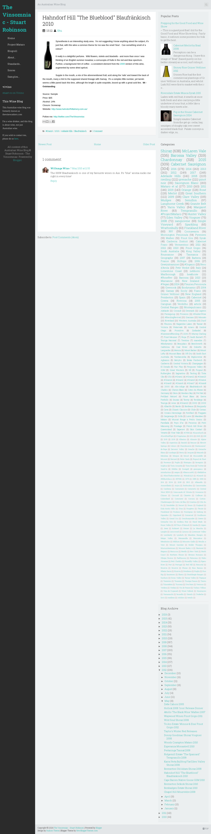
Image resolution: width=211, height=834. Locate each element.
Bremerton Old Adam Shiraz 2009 (182, 768)
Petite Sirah (184, 459)
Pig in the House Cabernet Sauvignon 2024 (188, 113)
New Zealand (190, 281)
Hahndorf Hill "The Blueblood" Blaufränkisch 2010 (97, 20)
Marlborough (168, 274)
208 (204, 436)
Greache (191, 449)
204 (162, 482)
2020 (176, 248)
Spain (182, 297)
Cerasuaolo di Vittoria (182, 492)
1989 (194, 479)
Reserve (175, 568)
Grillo (180, 416)
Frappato (202, 413)
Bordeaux (189, 406)
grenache (185, 179)
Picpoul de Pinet (199, 459)
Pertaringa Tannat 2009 (177, 750)
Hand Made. (198, 522)
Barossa (183, 277)
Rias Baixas (197, 568)
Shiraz (166, 151)
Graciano (190, 317)
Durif (203, 320)
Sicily (184, 290)
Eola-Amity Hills (168, 508)
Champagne (197, 363)
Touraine (178, 581)
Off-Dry (188, 353)
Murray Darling (199, 333)
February (170, 804)
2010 (57, 131)
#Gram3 (49, 131)
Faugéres (190, 508)
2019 (170, 190)
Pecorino (193, 422)
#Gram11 (190, 376)
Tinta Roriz (190, 465)
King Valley (193, 251)
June (167, 697)
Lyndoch (180, 535)
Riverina (181, 300)
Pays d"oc (179, 422)
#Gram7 (191, 383)
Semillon (191, 200)
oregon (177, 472)
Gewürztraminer (170, 264)
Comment (179, 498)
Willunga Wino (59, 168)
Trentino (185, 340)
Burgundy (201, 406)
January (169, 808)
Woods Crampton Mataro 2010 (181, 742)
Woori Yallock (187, 591)
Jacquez (190, 452)
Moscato (202, 317)
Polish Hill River (194, 426)
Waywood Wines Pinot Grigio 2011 (183, 716)
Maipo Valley (167, 538)
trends (190, 597)
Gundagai (172, 452)
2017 (193, 172)
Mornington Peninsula (174, 234)
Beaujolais (182, 343)
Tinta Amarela (176, 465)
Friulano (176, 512)
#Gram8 (202, 383)
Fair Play (178, 366)
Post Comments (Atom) (65, 237)
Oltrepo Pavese (167, 558)
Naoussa (174, 551)
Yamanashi (168, 594)
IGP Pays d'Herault (181, 525)
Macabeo (199, 416)
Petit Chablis (176, 561)
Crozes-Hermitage (173, 413)
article (197, 304)
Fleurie (200, 508)
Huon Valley (166, 525)
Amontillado (166, 485)
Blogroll (12, 51)
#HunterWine (199, 314)
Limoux (185, 531)
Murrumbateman (168, 548)
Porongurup (170, 314)
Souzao (176, 399)
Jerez (166, 528)
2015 (202, 159)
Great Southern (195, 193)
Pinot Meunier (171, 337)
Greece (200, 518)
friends (190, 594)
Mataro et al (169, 186)
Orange (186, 190)
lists (163, 597)
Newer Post (45, 144)
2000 (167, 386)
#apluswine (196, 357)
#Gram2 (179, 380)
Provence (167, 462)
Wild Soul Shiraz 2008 (176, 720)
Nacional (199, 548)
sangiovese (182, 221)
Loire (188, 416)
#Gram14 (168, 380)
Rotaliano (187, 571)
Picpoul (199, 370)
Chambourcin (185, 446)
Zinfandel (196, 330)
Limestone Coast (171, 271)
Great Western (177, 370)
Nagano (164, 551)
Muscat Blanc (175, 353)
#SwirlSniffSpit (167, 436)
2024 (176, 284)
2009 (122, 64)
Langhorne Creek (172, 204)
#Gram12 (184, 403)
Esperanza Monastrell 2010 (179, 746)
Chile (193, 409)
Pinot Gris (187, 238)
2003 (203, 403)
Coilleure (199, 495)
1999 (201, 479)
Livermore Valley (199, 531)
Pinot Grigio (193, 248)
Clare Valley (190, 197)
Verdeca (164, 587)
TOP (206, 828)
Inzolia (195, 525)
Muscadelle (198, 456)
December (170, 673)
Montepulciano (192, 307)
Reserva (164, 568)
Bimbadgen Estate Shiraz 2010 (180, 787)
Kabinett (175, 528)
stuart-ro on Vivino (13, 92)
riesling (166, 179)
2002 (194, 403)
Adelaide (165, 310)
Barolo (178, 406)
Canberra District (177, 241)
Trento (203, 581)
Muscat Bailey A (186, 548)
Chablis (164, 389)
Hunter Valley (197, 214)
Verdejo (173, 587)
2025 (198, 436)
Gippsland (177, 515)
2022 (163, 248)
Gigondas (165, 515)
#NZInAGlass (166, 479)
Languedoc (166, 350)
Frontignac (188, 512)
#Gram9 (199, 475)
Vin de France (184, 587)
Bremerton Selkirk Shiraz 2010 (181, 784)
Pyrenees (200, 234)
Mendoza (164, 456)
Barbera (196, 257)
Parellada (165, 422)
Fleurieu (168, 324)
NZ (190, 370)
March (168, 800)
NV (171, 231)
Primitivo (179, 330)
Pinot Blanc (188, 396)
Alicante (193, 439)
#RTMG (179, 479)
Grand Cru (173, 518)
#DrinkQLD (188, 475)
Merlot (172, 193)
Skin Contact (196, 429)
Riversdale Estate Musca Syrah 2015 (181, 93)
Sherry (181, 574)
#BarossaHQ (188, 472)
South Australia (170, 251)
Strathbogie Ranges (195, 574)
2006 (197, 261)
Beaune (193, 442)
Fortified (190, 413)
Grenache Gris (167, 522)
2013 (203, 169)
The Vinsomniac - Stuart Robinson (16, 18)
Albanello (199, 482)
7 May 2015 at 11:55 (80, 168)
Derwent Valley (177, 449)
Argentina (173, 442)
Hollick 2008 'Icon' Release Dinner (183, 708)
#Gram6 (179, 383)
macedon (198, 340)
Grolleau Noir (182, 522)
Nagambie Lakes (184, 324)
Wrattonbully (169, 228)
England (199, 505)
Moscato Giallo (189, 541)
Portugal (178, 564)
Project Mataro (16, 44)
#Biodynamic (167, 343)
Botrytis (178, 360)
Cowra (164, 300)
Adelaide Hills (67, 131)
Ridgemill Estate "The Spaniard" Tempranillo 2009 (182, 756)
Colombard (165, 498)
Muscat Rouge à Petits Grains (187, 419)
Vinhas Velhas (199, 587)
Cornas (202, 409)
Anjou (177, 485)
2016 (174, 169)
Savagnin (199, 462)
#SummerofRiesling (170, 333)
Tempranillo (189, 210)
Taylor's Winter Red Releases (180, 731)
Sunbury (164, 578)
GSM (163, 370)
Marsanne (167, 281)
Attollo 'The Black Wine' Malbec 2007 (184, 712)
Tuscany (179, 584)
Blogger (17, 160)
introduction (166, 472)
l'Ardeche (199, 594)
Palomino (194, 558)
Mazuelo (200, 452)
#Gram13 (202, 376)
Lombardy (168, 535)
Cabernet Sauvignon (188, 164)
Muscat (164, 459)
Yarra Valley (176, 207)
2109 (173, 439)
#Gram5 (168, 383)
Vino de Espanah (170, 591)
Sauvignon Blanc (186, 183)
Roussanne (167, 254)
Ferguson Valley (195, 366)
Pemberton (167, 297)
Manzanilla (183, 538)
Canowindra (201, 485)
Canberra (165, 363)
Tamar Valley (190, 578)
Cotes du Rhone (195, 389)
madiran (171, 597)
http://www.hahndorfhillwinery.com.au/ (69, 109)
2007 (182, 257)
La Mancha (198, 528)
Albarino (182, 439)
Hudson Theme (52, 830)
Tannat (200, 324)
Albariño (168, 406)
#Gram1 (178, 376)
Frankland (165, 512)
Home (11, 38)
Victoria (164, 327)
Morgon (176, 456)
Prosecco (184, 314)
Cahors (173, 446)
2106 (185, 333)
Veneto (164, 432)
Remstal (199, 564)
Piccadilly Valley (191, 561)
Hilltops (181, 261)
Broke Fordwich (194, 360)
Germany (165, 393)
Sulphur (164, 465)
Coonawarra (191, 231)
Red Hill (189, 564)
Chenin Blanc (178, 389)
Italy (198, 267)
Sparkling (191, 224)
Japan (203, 525)
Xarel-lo (164, 469)
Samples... (13, 76)
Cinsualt (175, 495)
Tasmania (192, 254)
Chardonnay (171, 159)
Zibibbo (175, 469)
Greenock (170, 287)
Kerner (186, 528)
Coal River (181, 347)
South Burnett (196, 337)
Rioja (183, 337)
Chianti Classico (179, 409)
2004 (203, 287)
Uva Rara (189, 584)
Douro (190, 505)
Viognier (194, 217)
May (167, 700)
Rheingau (188, 462)
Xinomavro (201, 591)
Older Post (149, 144)
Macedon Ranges (195, 535)
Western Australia (187, 320)
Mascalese (197, 538)
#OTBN (187, 433)
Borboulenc (187, 485)
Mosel (186, 456)
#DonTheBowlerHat (172, 475)
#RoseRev (166, 277)
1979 (187, 479)
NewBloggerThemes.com (87, 830)
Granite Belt (198, 204)
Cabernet (196, 297)
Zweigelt (185, 469)
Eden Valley (174, 217)
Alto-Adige (180, 386)
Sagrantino (180, 373)
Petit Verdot (182, 267)
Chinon (164, 495)
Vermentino (181, 244)
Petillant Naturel (169, 396)
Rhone (185, 568)
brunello (180, 594)
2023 (197, 277)
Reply (53, 180)
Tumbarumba (180, 357)
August (168, 689)
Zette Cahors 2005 (174, 704)
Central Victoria (180, 363)
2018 (194, 176)
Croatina (192, 502)
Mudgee (166, 200)
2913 (188, 482)
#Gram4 (202, 380)
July (167, 693)
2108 (179, 482)
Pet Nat (199, 393)
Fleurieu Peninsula (195, 284)
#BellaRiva (201, 472)
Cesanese (199, 492)
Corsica (191, 498)
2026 (164, 614)
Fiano (197, 290)
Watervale (178, 327)
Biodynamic (189, 287)
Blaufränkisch (80, 131)
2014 (189, 169)
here (16, 138)
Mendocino (165, 541)
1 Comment (98, 131)
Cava (166, 409)
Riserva (177, 571)
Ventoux (200, 584)
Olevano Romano (195, 554)
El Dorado (165, 366)
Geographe (167, 257)
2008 (164, 221)
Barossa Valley (183, 155)
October (169, 681)
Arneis (191, 327)
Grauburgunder (188, 518)
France (165, 261)
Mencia (177, 350)
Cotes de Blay (180, 502)
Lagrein (202, 310)
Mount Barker (190, 350)
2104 (171, 482)
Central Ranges (170, 307)
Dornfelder (170, 505)
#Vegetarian (181, 436)
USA (170, 376)
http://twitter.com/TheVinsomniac (69, 116)
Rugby (197, 571)
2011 (203, 186)
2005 (197, 300)
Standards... (14, 63)
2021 (198, 244)
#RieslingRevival (173, 317)
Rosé (202, 190)
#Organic (189, 264)
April (167, 796)
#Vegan (165, 284)
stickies (181, 597)
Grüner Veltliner (170, 294)
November (171, 677)
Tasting (193, 373)
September (171, 685)
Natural (173, 459)
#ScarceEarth (198, 433)
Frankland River (195, 228)
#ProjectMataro (171, 214)
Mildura (176, 541)
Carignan (166, 304)
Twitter (200, 465)
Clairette (187, 495)
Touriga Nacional (169, 340)
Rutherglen (166, 373)
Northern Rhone (177, 554)
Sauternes (171, 574)
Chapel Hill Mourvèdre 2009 (179, 791)
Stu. (59, 30)
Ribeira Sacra (166, 571)
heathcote (192, 274)
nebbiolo (195, 271)
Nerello (184, 551)
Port (170, 564)
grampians (198, 469)
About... (12, 57)
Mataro (164, 419)
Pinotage (178, 426)
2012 (174, 172)
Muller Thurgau (196, 545)
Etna (181, 508)
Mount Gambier (177, 545)
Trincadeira (167, 584)
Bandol (184, 442)
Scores (11, 70)
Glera (175, 393)
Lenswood (174, 531)
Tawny (186, 399)
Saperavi (181, 429)
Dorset (181, 505)
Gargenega (169, 416)
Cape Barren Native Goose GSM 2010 (184, 780)
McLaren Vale (194, 151)
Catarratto (192, 489)
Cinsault (177, 310)
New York (194, 551)
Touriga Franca (191, 581)
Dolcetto (197, 347)
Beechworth (196, 343)
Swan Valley (176, 578)
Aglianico (165, 360)
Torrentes (167, 581)
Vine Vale (175, 432)
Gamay (170, 290)
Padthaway (181, 558)
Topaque (202, 578)
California (165, 347)
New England (193, 294)
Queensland (166, 429)
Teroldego (198, 399)
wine (173, 403)
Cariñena (167, 489)
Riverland (169, 320)
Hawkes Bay (187, 393)
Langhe (164, 531)
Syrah (202, 238)
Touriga (164, 403)
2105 (165, 439)
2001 (191, 436)
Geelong (200, 512)
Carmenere (179, 489)
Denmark (190, 310)
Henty (181, 452)
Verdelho (183, 304)
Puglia (177, 462)
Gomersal (189, 515)
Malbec (170, 238)
